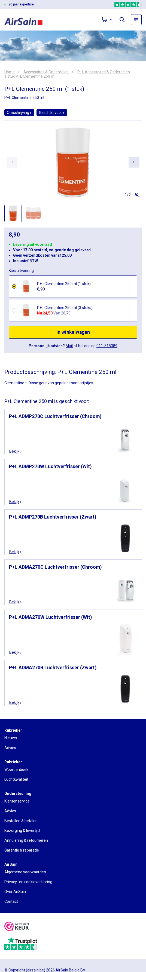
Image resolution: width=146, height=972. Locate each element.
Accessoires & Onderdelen (46, 72)
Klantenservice (17, 801)
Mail (69, 346)
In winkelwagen (73, 332)
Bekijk (15, 451)
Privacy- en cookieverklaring (28, 882)
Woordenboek (16, 769)
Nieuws (10, 738)
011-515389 (106, 346)
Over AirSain (15, 891)
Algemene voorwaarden (25, 872)
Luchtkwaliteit (16, 779)
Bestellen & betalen (21, 821)
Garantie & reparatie (21, 850)
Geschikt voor (52, 112)
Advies (10, 748)
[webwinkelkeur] (16, 927)
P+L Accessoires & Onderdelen (103, 72)
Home (9, 72)
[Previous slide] (12, 162)
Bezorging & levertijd (22, 830)
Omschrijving (19, 112)
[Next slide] (134, 162)
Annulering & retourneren (26, 840)
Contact (11, 901)
